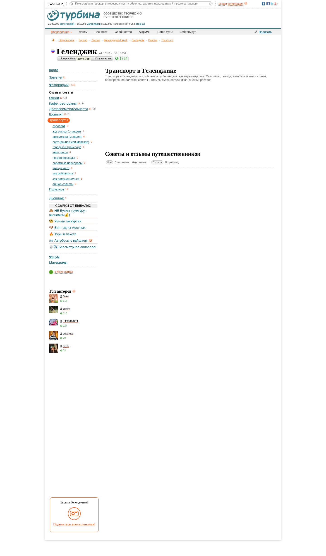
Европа (83, 40)
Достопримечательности (68, 109)
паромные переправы (67, 163)
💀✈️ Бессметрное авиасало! (72, 247)
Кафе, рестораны (63, 103)
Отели (54, 98)
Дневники (56, 198)
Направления (66, 40)
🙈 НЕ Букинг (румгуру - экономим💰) (68, 213)
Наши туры (165, 32)
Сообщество (123, 32)
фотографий (67, 23)
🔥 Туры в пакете (62, 234)
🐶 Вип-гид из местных (67, 227)
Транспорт (167, 40)
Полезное (56, 189)
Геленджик (138, 40)
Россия (95, 40)
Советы (152, 40)
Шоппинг (56, 114)
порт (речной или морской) (71, 142)
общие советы (63, 184)
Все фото (101, 32)
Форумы (144, 32)
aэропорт (59, 126)
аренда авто (61, 168)
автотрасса (60, 152)
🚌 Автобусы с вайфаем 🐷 (71, 240)
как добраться (63, 173)
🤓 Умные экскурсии (65, 221)
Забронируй (188, 32)
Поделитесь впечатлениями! (74, 524)
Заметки (55, 77)
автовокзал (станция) (67, 136)
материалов (94, 23)
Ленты (83, 32)
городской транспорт (67, 147)
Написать (265, 32)
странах (140, 23)
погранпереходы (64, 157)
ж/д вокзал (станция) (67, 131)
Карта (53, 70)
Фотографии (59, 85)
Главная (53, 40)
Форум (54, 257)
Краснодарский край (115, 40)
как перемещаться (66, 179)
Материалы (58, 262)
